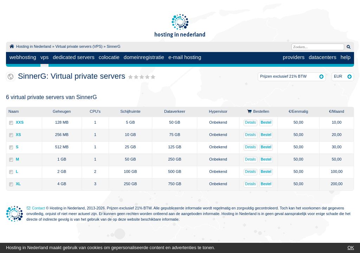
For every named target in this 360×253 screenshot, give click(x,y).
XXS (20, 122)
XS (18, 134)
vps (44, 57)
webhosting (22, 57)
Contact (38, 208)
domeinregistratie (144, 57)
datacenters (322, 57)
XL (18, 184)
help (346, 57)
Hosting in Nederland (33, 46)
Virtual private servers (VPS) (78, 46)
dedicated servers (73, 57)
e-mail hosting (184, 57)
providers (294, 57)
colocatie (109, 57)
